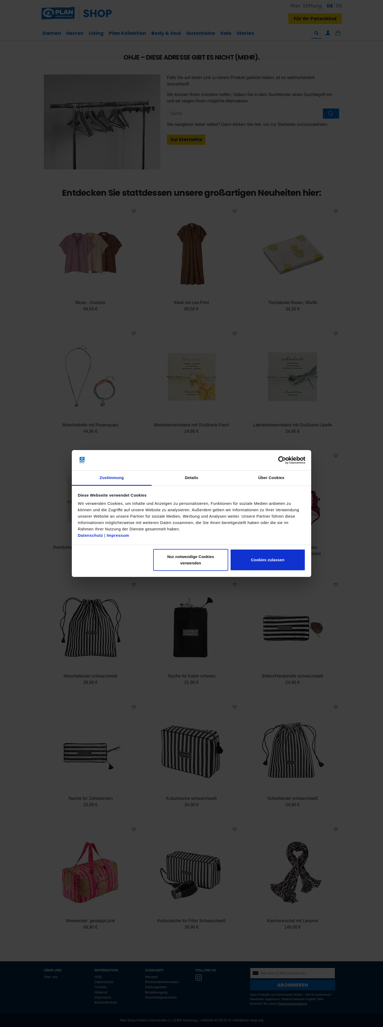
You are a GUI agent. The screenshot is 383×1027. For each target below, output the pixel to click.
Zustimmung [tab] (112, 477)
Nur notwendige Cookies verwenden (190, 559)
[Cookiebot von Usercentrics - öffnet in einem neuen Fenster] (282, 460)
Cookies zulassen (267, 560)
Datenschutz (90, 535)
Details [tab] (191, 477)
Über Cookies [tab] (271, 477)
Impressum (118, 535)
